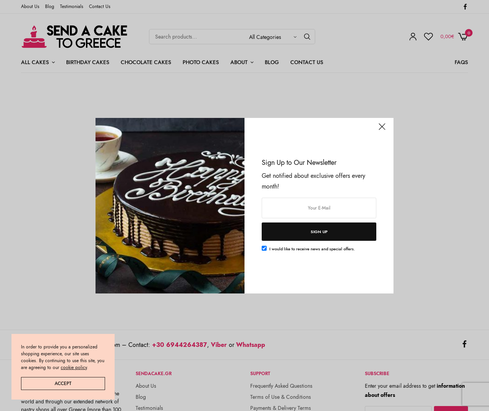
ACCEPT (63, 383)
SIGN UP (319, 232)
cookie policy (74, 367)
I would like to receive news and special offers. (312, 249)
